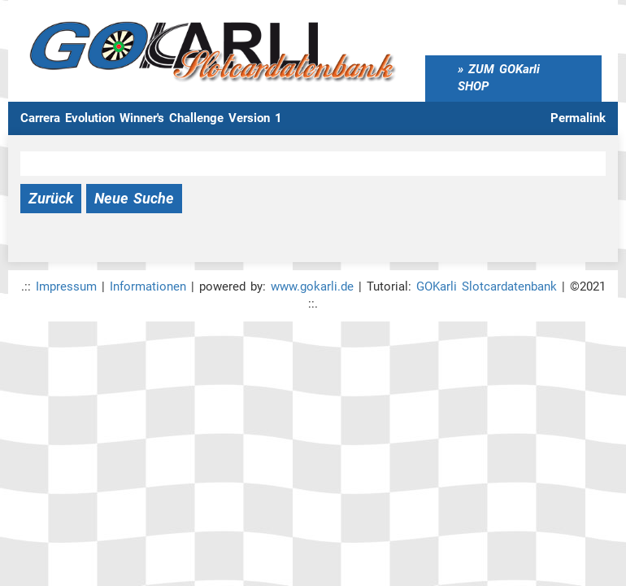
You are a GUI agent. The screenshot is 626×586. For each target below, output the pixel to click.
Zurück (50, 198)
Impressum (66, 286)
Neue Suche (134, 198)
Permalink (578, 118)
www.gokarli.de (312, 286)
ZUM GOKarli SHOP (499, 78)
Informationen (148, 286)
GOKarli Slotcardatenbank (486, 286)
